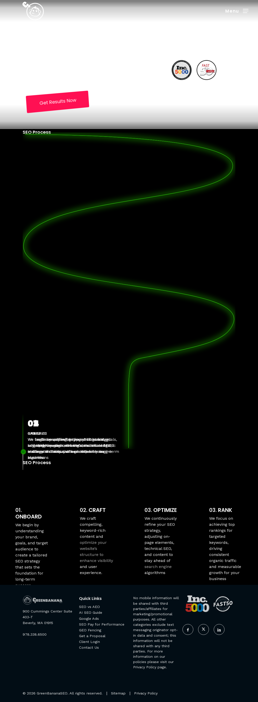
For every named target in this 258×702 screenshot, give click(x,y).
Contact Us (89, 647)
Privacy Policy (144, 667)
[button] (236, 10)
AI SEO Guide (90, 612)
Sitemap (118, 693)
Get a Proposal (92, 636)
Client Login (89, 642)
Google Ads (89, 619)
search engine (158, 566)
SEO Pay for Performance (101, 624)
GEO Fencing (90, 630)
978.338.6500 (35, 634)
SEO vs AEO (89, 607)
